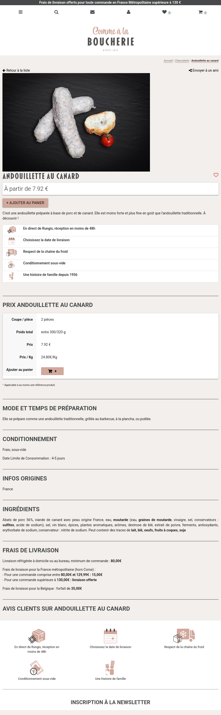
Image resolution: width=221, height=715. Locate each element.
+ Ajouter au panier (25, 203)
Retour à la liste (16, 70)
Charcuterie (182, 60)
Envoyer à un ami (204, 70)
